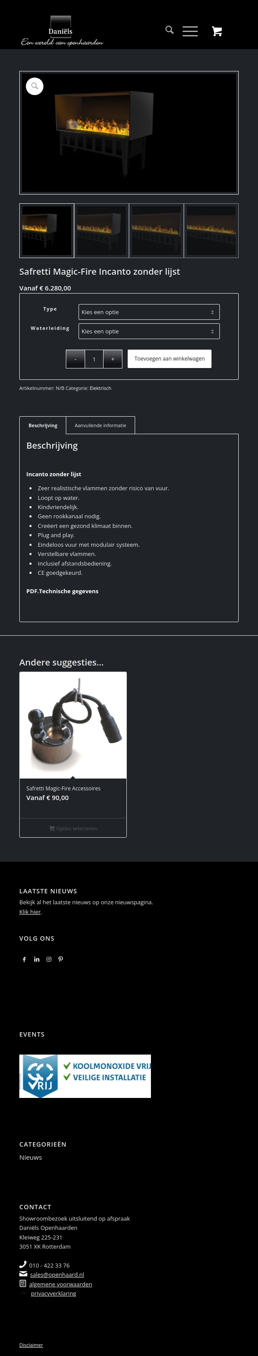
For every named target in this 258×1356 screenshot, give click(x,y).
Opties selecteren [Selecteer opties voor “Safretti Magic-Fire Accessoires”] (73, 829)
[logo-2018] (107, 31)
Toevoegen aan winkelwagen (169, 358)
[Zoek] (165, 31)
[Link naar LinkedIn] (37, 959)
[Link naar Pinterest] (60, 959)
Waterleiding (50, 328)
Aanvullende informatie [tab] (100, 425)
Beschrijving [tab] (43, 425)
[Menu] (186, 31)
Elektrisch (100, 388)
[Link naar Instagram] (49, 959)
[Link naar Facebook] (24, 959)
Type (50, 308)
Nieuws (30, 1157)
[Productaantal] (94, 359)
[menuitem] (165, 31)
